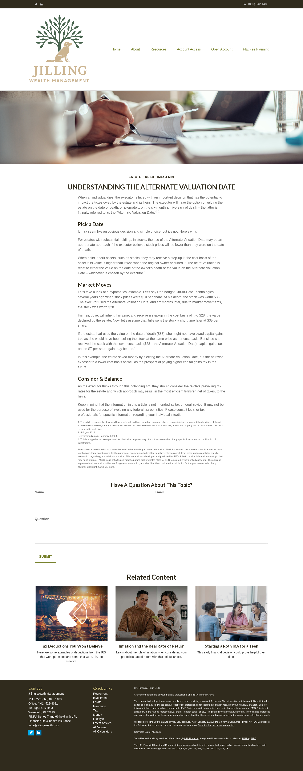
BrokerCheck (207, 694)
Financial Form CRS (149, 688)
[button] (135, 49)
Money (97, 714)
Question (42, 519)
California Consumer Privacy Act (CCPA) (240, 722)
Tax (95, 710)
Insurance (99, 706)
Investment (100, 697)
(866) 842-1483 (256, 4)
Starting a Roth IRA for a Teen (231, 646)
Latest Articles (102, 723)
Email (159, 492)
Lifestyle (98, 719)
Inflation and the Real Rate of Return (151, 646)
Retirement (100, 693)
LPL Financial (191, 738)
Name (39, 492)
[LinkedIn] (41, 4)
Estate (97, 702)
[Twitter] (36, 4)
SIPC (253, 738)
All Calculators (102, 731)
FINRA (245, 738)
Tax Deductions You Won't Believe (72, 646)
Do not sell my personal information (216, 725)
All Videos (99, 727)
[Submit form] (45, 557)
